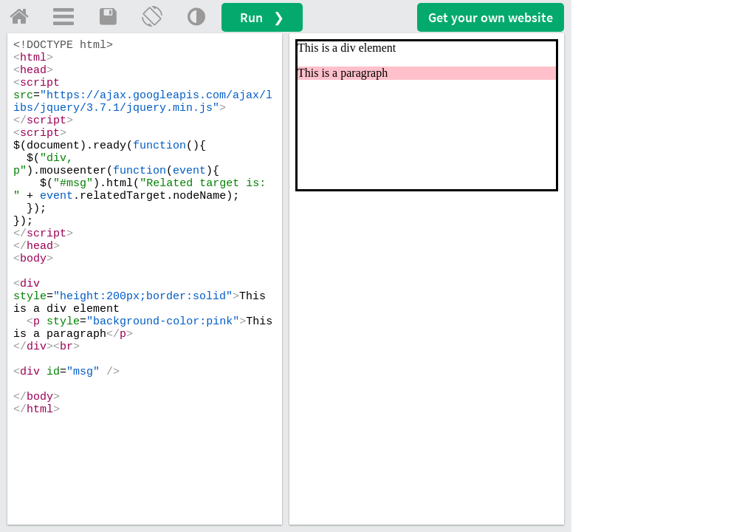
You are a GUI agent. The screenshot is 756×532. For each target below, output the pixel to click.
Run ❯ (262, 17)
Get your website (490, 17)
